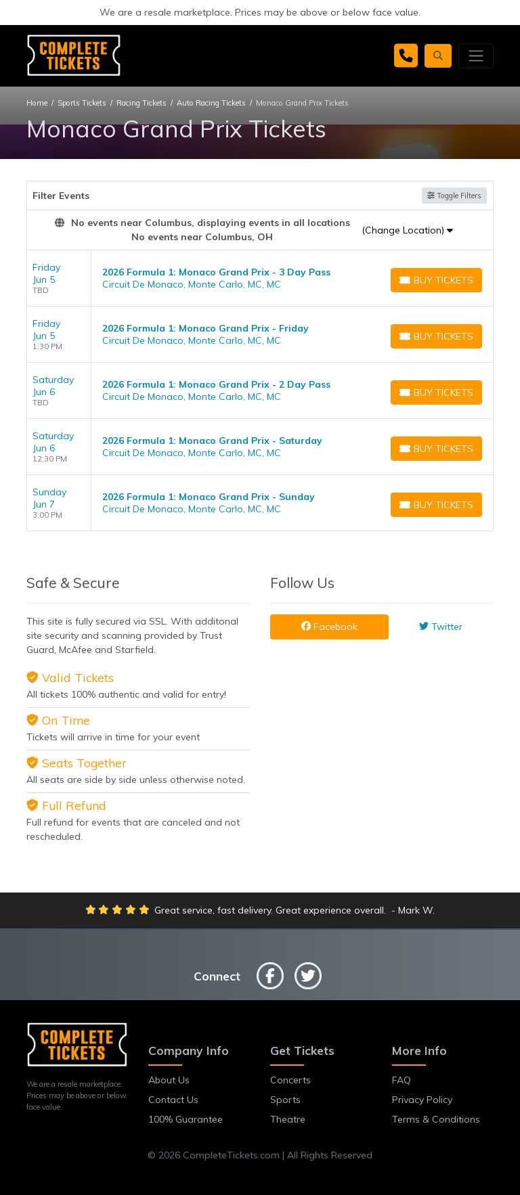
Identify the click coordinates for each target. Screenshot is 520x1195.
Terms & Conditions (436, 1119)
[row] (260, 278)
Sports (285, 1099)
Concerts (290, 1080)
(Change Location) (407, 230)
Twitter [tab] (440, 627)
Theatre (287, 1119)
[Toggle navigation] (476, 55)
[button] (438, 56)
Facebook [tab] (329, 627)
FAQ (401, 1080)
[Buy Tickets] (436, 280)
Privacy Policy (422, 1099)
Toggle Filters (454, 195)
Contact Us (173, 1099)
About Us (169, 1080)
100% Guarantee (185, 1119)
